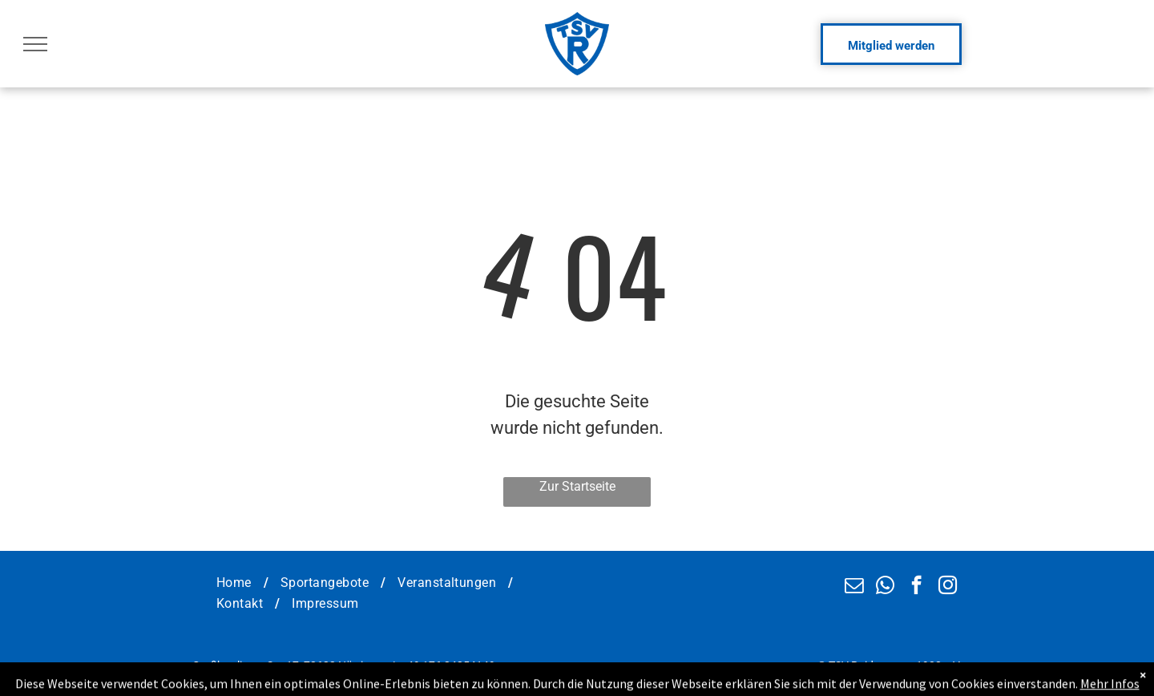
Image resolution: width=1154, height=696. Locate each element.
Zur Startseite (577, 486)
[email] (854, 587)
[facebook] (916, 587)
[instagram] (948, 587)
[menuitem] (236, 583)
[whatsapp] (885, 587)
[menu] (35, 44)
